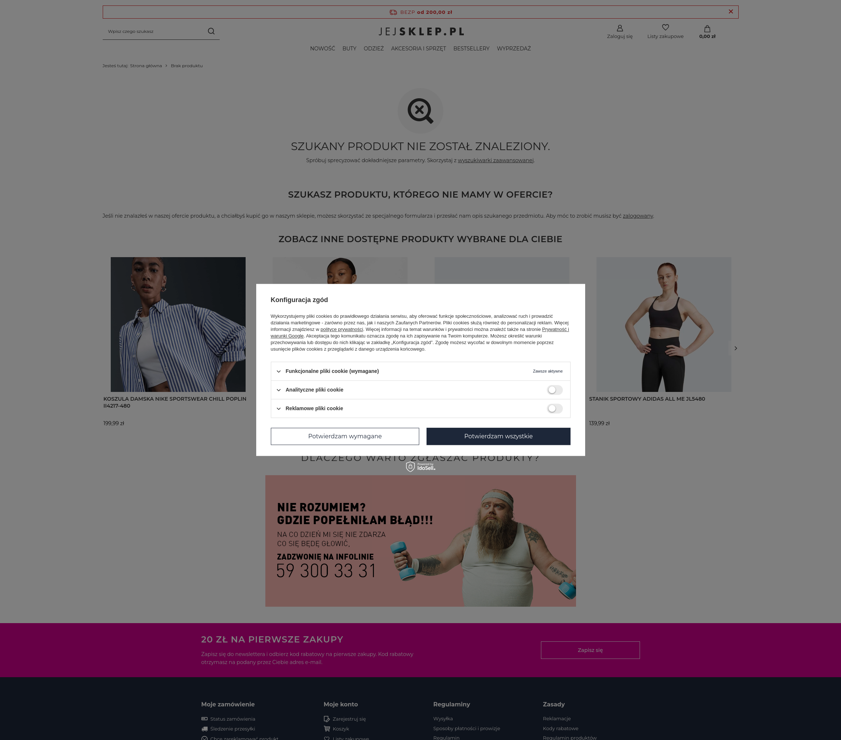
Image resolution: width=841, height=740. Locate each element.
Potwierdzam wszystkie (498, 436)
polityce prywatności (342, 329)
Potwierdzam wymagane (345, 436)
